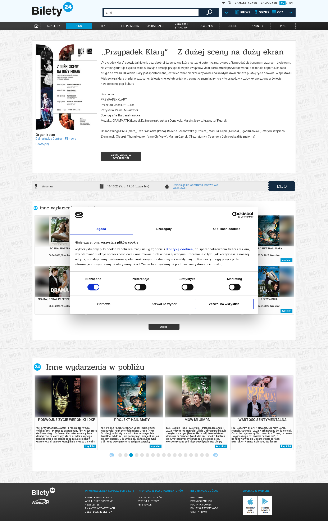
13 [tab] (186, 455)
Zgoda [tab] (101, 229)
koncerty (53, 25)
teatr (104, 25)
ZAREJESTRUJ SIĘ (246, 2)
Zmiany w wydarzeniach (100, 508)
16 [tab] (202, 455)
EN (291, 2)
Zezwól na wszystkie (224, 304)
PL (282, 2)
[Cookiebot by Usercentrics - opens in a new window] (235, 215)
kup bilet (286, 260)
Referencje (144, 504)
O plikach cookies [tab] (226, 229)
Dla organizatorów (150, 497)
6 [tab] (148, 455)
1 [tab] (120, 455)
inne (283, 25)
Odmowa (103, 304)
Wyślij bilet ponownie (99, 501)
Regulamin (197, 497)
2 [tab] (126, 455)
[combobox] (151, 12)
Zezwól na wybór (164, 304)
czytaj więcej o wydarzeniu (121, 156)
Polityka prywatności (204, 508)
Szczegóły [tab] (164, 229)
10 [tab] (169, 455)
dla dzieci (207, 25)
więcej (164, 326)
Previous (111, 455)
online (232, 25)
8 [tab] (158, 455)
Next (215, 455)
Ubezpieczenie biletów (99, 512)
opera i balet (155, 25)
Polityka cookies (201, 504)
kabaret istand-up (181, 26)
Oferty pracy (198, 512)
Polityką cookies (180, 249)
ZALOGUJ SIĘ (269, 2)
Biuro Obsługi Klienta (98, 497)
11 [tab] (175, 455)
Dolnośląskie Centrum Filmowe (56, 138)
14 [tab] (191, 455)
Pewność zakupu (201, 501)
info (282, 186)
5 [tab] (142, 455)
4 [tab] (137, 455)
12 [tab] (180, 455)
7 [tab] (153, 455)
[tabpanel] (66, 412)
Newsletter (92, 504)
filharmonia (130, 25)
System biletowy (148, 501)
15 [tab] (197, 455)
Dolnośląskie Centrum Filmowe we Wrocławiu (195, 186)
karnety (257, 25)
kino (79, 25)
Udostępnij (42, 144)
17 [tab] (207, 455)
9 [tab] (164, 455)
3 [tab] (131, 455)
